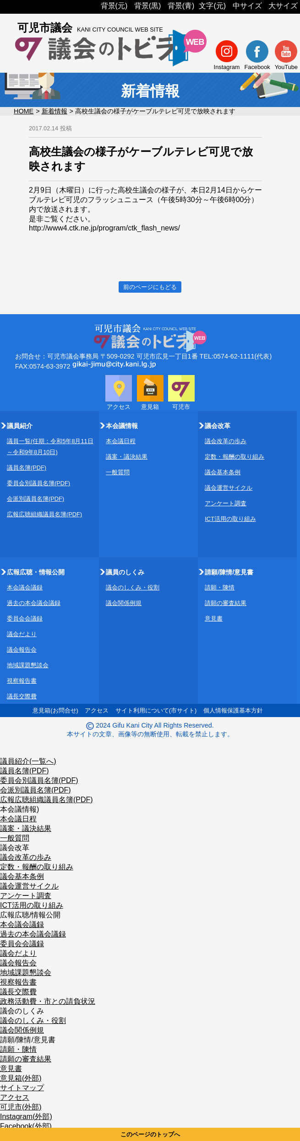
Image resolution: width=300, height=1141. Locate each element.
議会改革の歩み (225, 441)
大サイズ (283, 6)
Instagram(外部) (26, 1116)
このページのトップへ (150, 1134)
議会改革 (14, 848)
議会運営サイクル (228, 487)
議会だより (22, 634)
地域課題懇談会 (28, 665)
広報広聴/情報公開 (30, 915)
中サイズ (247, 6)
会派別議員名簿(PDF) (35, 498)
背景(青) (181, 6)
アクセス (97, 710)
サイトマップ (22, 1088)
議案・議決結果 (126, 456)
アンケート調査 (225, 503)
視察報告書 (22, 680)
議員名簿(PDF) (26, 467)
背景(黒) (147, 6)
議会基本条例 (222, 472)
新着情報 (54, 111)
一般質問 (118, 472)
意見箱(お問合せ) (55, 710)
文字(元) (212, 6)
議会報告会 (22, 649)
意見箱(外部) (21, 1078)
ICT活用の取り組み (230, 518)
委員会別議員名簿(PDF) (38, 483)
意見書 (214, 618)
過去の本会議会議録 (33, 603)
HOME (23, 111)
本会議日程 (121, 441)
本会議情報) (19, 809)
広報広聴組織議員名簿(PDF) (44, 514)
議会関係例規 (124, 603)
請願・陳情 (220, 587)
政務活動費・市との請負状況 (47, 1001)
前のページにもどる (150, 287)
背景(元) (114, 6)
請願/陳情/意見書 (27, 1040)
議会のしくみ (22, 1011)
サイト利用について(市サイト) (156, 710)
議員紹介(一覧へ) (28, 761)
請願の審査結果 (225, 603)
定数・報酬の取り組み (234, 456)
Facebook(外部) (26, 1126)
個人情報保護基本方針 (233, 710)
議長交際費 (22, 696)
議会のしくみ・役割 (132, 587)
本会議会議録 (25, 587)
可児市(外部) (21, 1107)
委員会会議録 (25, 618)
